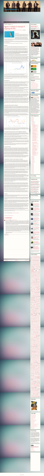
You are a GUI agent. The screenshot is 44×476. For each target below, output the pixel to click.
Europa (37, 296)
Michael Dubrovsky (32, 347)
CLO (35, 280)
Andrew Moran (32, 262)
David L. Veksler (37, 286)
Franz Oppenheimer (36, 299)
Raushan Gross (34, 365)
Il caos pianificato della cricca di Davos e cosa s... (35, 146)
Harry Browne (37, 310)
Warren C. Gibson (32, 393)
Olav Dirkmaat (37, 356)
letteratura (37, 335)
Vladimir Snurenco (34, 392)
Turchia (34, 388)
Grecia (33, 307)
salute (31, 373)
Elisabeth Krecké (32, 294)
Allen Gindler (38, 259)
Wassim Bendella (36, 393)
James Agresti (38, 317)
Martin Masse (39, 343)
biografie (33, 268)
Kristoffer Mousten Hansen (37, 333)
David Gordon (33, 285)
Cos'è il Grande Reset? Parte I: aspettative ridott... (35, 152)
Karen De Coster (32, 330)
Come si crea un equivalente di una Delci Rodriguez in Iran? (36, 227)
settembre (33, 124)
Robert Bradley (34, 368)
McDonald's (32, 345)
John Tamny (38, 325)
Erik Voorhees (38, 295)
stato (39, 378)
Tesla (38, 384)
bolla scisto (33, 272)
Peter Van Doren (35, 361)
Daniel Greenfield (38, 283)
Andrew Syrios (36, 262)
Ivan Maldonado (37, 315)
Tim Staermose (34, 386)
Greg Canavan (36, 307)
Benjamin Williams (33, 267)
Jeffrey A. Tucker (33, 321)
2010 (32, 173)
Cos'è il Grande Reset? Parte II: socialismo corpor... (35, 145)
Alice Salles (32, 259)
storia (33, 381)
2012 (32, 171)
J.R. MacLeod (35, 316)
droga (38, 291)
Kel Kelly (34, 331)
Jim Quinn (36, 322)
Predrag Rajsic (32, 363)
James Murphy (34, 318)
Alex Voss (36, 258)
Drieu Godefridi (36, 291)
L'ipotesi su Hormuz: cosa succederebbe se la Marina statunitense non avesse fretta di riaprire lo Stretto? (36, 219)
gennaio (33, 162)
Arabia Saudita (32, 264)
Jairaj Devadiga (34, 317)
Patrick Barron (32, 357)
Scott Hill (34, 374)
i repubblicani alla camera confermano (35, 183)
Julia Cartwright (35, 329)
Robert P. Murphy (35, 369)
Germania (38, 303)
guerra (35, 308)
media (34, 345)
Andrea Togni (36, 261)
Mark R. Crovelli (36, 342)
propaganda (38, 363)
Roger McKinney (37, 370)
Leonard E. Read (32, 335)
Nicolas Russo (37, 354)
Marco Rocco (34, 341)
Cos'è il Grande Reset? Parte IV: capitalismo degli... (35, 130)
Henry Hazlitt (33, 311)
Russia (36, 372)
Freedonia (32, 300)
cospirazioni (34, 282)
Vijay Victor (37, 391)
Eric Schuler (35, 295)
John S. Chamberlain (34, 325)
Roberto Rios (32, 370)
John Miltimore (32, 324)
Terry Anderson (35, 384)
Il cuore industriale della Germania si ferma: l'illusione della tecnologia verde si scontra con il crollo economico (36, 242)
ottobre (33, 123)
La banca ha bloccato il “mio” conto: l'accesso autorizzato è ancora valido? (36, 237)
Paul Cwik (34, 358)
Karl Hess (35, 330)
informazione (36, 313)
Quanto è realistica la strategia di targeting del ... (35, 153)
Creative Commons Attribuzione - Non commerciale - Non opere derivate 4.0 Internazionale (35, 447)
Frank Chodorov (36, 298)
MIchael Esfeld (36, 347)
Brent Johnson (36, 273)
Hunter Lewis (35, 312)
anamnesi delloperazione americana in (35, 189)
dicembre (33, 121)
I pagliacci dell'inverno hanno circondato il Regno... (35, 136)
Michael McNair (32, 348)
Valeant (31, 389)
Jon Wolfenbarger (37, 326)
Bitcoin (32, 269)
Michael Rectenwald (37, 349)
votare (38, 392)
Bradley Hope (36, 272)
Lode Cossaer (39, 337)
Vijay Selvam (34, 391)
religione (38, 365)
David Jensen (34, 286)
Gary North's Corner (37, 301)
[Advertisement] (22, 16)
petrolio (35, 362)
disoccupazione (38, 289)
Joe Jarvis (34, 323)
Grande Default (38, 306)
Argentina (36, 264)
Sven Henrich (32, 382)
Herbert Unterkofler (37, 311)
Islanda (31, 315)
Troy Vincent (32, 388)
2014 (32, 169)
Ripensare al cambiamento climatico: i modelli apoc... (35, 149)
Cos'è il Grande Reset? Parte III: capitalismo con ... (35, 137)
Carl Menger (37, 275)
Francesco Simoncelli (33, 183)
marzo (33, 160)
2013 (32, 170)
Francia (32, 298)
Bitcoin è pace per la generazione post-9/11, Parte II (35, 141)
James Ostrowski (37, 318)
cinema (38, 279)
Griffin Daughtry (32, 308)
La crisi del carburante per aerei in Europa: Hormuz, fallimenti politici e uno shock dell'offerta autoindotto (36, 232)
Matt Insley (38, 344)
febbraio (33, 161)
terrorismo (32, 384)
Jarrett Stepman (34, 319)
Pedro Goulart (38, 359)
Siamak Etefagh (34, 376)
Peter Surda (32, 361)
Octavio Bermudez (33, 356)
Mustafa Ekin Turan (37, 352)
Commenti (32, 198)
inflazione (32, 313)
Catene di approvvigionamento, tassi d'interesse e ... (35, 125)
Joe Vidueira (37, 323)
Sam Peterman (35, 373)
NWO (35, 355)
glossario (37, 305)
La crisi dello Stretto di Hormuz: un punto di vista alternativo (36, 213)
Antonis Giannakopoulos (37, 263)
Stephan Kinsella (38, 379)
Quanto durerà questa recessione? (34, 151)
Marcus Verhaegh (37, 341)
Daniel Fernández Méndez (33, 283)
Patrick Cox (36, 357)
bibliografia (37, 267)
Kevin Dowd (37, 331)
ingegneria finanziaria (34, 314)
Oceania (39, 355)
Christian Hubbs (34, 278)
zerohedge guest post (37, 396)
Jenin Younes (32, 322)
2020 (32, 164)
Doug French (35, 290)
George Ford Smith (37, 302)
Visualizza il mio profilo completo (34, 113)
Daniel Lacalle (36, 284)
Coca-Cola (38, 280)
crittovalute (39, 282)
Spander (32, 186)
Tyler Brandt (37, 388)
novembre (33, 122)
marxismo (35, 344)
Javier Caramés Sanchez (36, 320)
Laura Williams (32, 334)
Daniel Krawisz (32, 284)
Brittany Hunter (33, 274)
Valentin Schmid (34, 389)
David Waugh (33, 287)
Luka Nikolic (32, 339)
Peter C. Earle (32, 360)
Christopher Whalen (32, 279)
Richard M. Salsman (37, 366)
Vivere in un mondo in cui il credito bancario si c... (34, 139)
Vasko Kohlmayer (37, 389)
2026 (32, 117)
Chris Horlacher (37, 277)
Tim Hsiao (32, 386)
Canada (34, 275)
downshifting (32, 291)
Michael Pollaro (32, 349)
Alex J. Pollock (33, 258)
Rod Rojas (35, 370)
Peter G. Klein (38, 360)
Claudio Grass (33, 280)
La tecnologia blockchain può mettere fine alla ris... (35, 148)
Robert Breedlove (38, 368)
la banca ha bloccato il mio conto (35, 181)
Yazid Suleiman (33, 396)
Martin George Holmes (35, 343)
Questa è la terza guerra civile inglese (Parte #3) (36, 223)
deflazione (36, 287)
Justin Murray (38, 329)
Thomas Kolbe (35, 385)
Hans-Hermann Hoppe (33, 310)
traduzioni (32, 387)
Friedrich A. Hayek (37, 300)
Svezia (35, 382)
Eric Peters (32, 295)
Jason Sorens (32, 320)
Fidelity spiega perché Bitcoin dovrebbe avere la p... (35, 133)
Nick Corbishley (36, 353)
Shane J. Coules (37, 375)
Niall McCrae (33, 353)
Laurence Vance (36, 334)
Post (32, 197)
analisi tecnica (34, 260)
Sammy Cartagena (38, 373)
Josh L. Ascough (35, 328)
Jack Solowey (38, 316)
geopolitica (33, 302)
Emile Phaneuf (35, 294)
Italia (33, 315)
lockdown (35, 337)
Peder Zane (35, 359)
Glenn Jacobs (34, 305)
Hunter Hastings (32, 312)
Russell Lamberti (32, 372)
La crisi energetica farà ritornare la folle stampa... (35, 126)
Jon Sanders (34, 326)
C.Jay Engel (32, 275)
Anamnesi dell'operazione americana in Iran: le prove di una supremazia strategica (36, 204)
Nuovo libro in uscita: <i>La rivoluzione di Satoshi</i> (34, 26)
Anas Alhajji (33, 261)
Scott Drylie (32, 374)
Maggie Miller (38, 339)
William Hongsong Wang (35, 394)
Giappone (34, 304)
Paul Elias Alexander (37, 358)
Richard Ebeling (33, 366)
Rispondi (6, 233)
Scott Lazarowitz (37, 374)
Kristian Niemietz (32, 333)
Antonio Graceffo (32, 263)
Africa (33, 257)
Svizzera (38, 382)
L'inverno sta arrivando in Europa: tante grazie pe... (35, 142)
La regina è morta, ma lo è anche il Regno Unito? (34, 129)
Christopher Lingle (37, 278)
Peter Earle (35, 360)
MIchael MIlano (36, 348)
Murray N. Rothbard (33, 352)
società (36, 377)
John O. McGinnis (36, 324)
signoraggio (38, 376)
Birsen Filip (39, 268)
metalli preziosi (34, 346)
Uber (39, 388)
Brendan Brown (32, 273)
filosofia (32, 297)
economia (36, 292)
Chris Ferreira (34, 277)
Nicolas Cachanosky (33, 354)
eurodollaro (34, 296)
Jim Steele (38, 322)
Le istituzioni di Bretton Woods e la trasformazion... (35, 134)
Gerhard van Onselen (35, 303)
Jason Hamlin (38, 319)
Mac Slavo (35, 339)
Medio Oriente (38, 345)
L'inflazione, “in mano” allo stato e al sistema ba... (35, 131)
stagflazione (36, 378)
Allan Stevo (35, 259)
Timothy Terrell (38, 386)
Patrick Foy (38, 357)
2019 (32, 165)
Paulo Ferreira (32, 359)
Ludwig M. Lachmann (35, 338)
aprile (32, 159)
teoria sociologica (37, 383)
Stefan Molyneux (34, 379)
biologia (36, 268)
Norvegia (33, 355)
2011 (32, 172)
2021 (32, 163)
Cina (35, 279)
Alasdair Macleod (37, 257)
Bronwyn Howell (37, 274)
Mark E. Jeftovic (32, 342)
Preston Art (35, 363)
